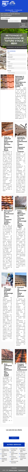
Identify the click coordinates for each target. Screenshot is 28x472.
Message (9, 70)
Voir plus (14, 437)
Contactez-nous (22, 470)
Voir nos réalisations (5, 18)
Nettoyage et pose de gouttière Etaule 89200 (5, 451)
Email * (9, 61)
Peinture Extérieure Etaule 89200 (14, 453)
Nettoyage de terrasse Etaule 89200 (23, 458)
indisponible (10, 10)
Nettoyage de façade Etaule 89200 (4, 460)
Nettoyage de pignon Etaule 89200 (22, 450)
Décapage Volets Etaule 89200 (14, 449)
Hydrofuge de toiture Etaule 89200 (4, 455)
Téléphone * (10, 65)
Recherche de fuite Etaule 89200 (14, 462)
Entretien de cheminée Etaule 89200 (14, 458)
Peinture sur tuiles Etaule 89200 (23, 454)
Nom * (9, 52)
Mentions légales (13, 470)
